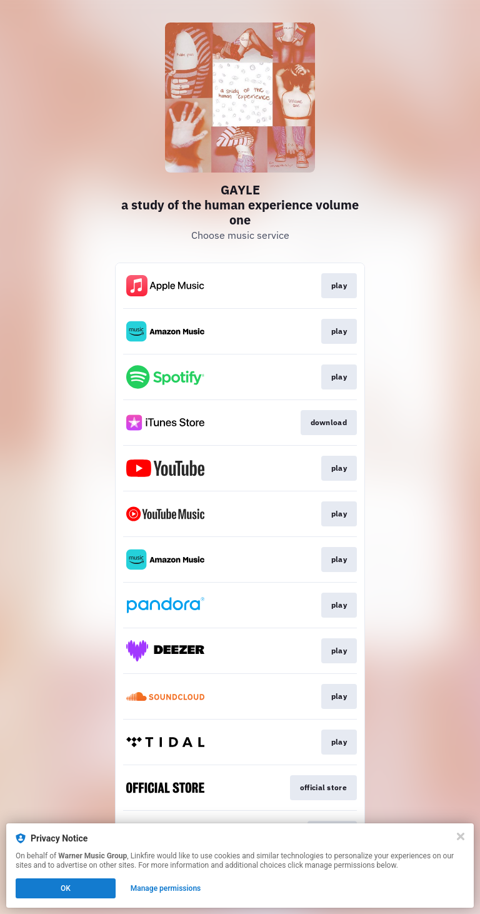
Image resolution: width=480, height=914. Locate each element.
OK (66, 888)
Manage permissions (166, 888)
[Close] (461, 836)
